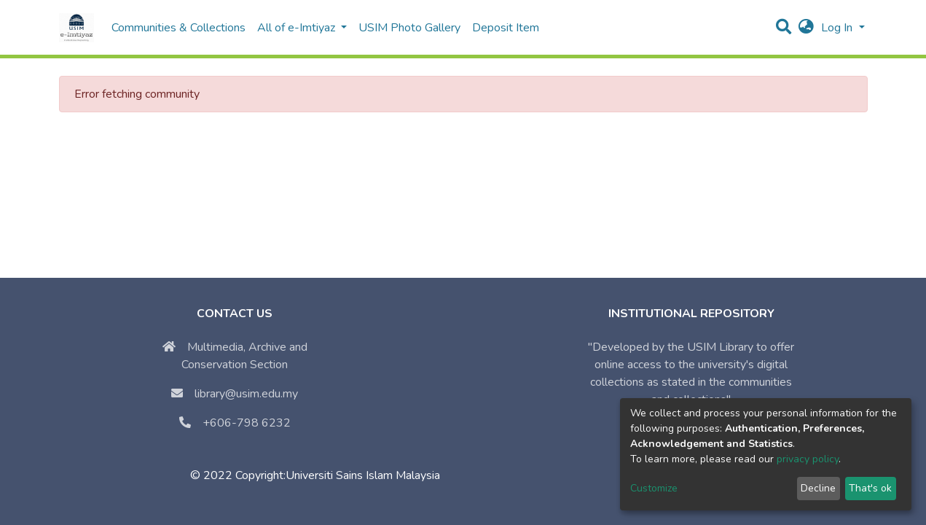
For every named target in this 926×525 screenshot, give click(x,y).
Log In (838, 28)
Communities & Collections (178, 28)
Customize (654, 488)
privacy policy (808, 459)
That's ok (870, 488)
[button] (806, 27)
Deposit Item (505, 28)
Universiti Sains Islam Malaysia (363, 475)
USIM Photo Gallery (409, 28)
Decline (818, 488)
